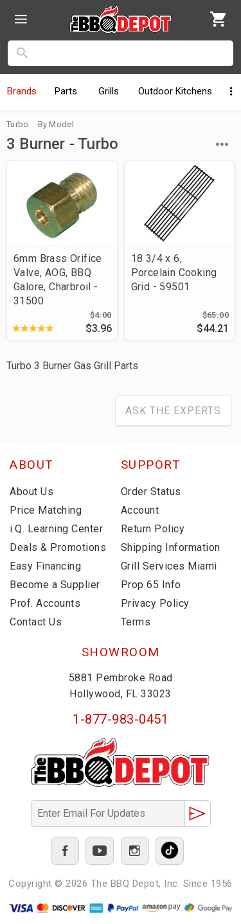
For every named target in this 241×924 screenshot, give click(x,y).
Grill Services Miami (169, 566)
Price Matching (46, 510)
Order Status (151, 491)
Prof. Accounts (45, 603)
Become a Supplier (55, 585)
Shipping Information (170, 547)
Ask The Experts (173, 411)
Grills (108, 91)
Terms (136, 622)
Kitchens (175, 91)
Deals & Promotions (58, 547)
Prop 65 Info (151, 585)
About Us (31, 491)
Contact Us (36, 622)
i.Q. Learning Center (56, 529)
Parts (66, 91)
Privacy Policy (155, 603)
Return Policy (153, 529)
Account (140, 510)
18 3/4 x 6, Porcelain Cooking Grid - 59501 (174, 272)
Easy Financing (45, 566)
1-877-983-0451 (120, 719)
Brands (22, 91)
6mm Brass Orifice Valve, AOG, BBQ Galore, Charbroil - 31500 (57, 279)
